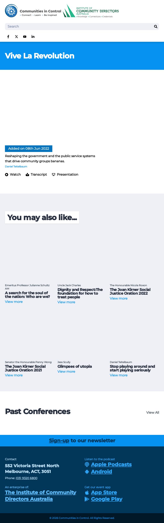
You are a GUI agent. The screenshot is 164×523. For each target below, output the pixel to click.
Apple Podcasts (108, 464)
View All (152, 412)
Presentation (65, 174)
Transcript (36, 174)
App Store (100, 492)
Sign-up (59, 441)
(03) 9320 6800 (26, 478)
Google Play (103, 499)
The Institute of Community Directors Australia (40, 495)
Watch (13, 174)
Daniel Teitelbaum (16, 166)
